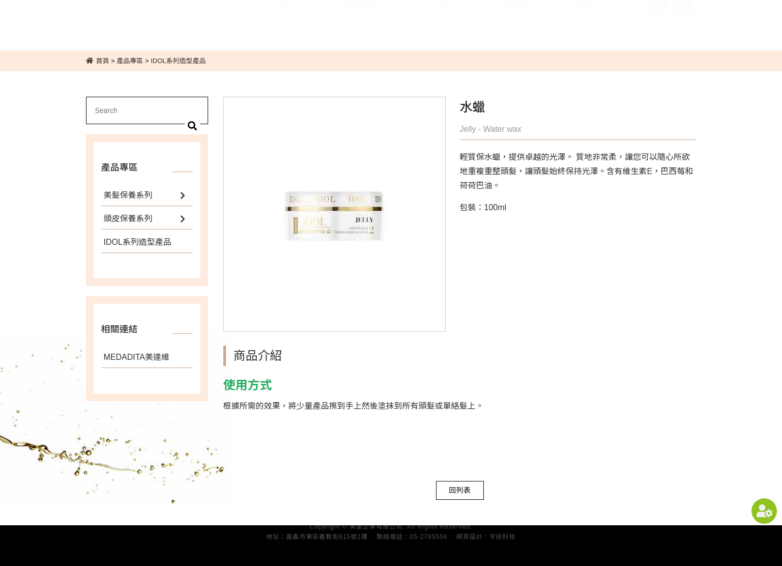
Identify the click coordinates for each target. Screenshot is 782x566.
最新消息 (359, 19)
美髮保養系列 (128, 195)
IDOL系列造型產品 (178, 61)
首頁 (102, 61)
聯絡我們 (594, 19)
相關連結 (516, 19)
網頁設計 (469, 535)
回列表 (460, 490)
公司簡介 (281, 19)
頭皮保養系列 (128, 218)
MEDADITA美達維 (137, 357)
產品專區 (437, 19)
